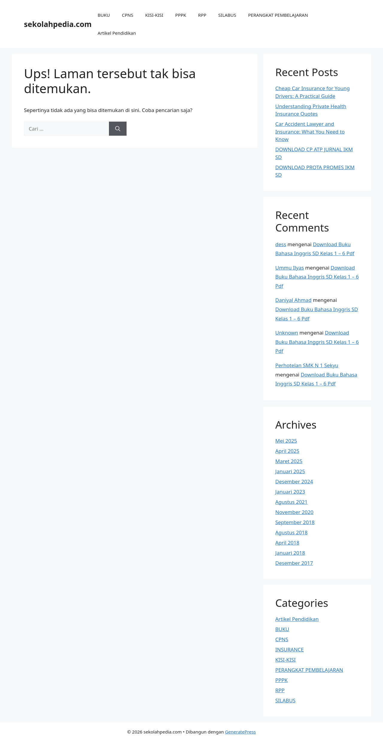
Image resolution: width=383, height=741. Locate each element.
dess (280, 244)
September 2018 (294, 522)
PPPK (180, 15)
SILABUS (227, 15)
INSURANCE (289, 649)
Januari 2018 (290, 552)
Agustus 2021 (291, 501)
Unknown (286, 332)
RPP (202, 15)
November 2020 (294, 512)
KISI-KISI (154, 15)
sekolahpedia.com (58, 24)
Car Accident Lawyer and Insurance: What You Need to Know (310, 131)
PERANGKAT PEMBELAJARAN (278, 15)
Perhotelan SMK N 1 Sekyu (306, 365)
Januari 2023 (290, 491)
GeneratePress (240, 732)
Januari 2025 (290, 471)
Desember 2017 (294, 562)
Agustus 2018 (291, 532)
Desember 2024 (294, 481)
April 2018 (287, 542)
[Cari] (118, 129)
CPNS (127, 15)
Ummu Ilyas (289, 267)
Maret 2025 (289, 461)
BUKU (104, 15)
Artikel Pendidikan (117, 33)
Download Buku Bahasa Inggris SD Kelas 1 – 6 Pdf (317, 276)
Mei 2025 (286, 440)
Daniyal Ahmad (293, 300)
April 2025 (287, 450)
